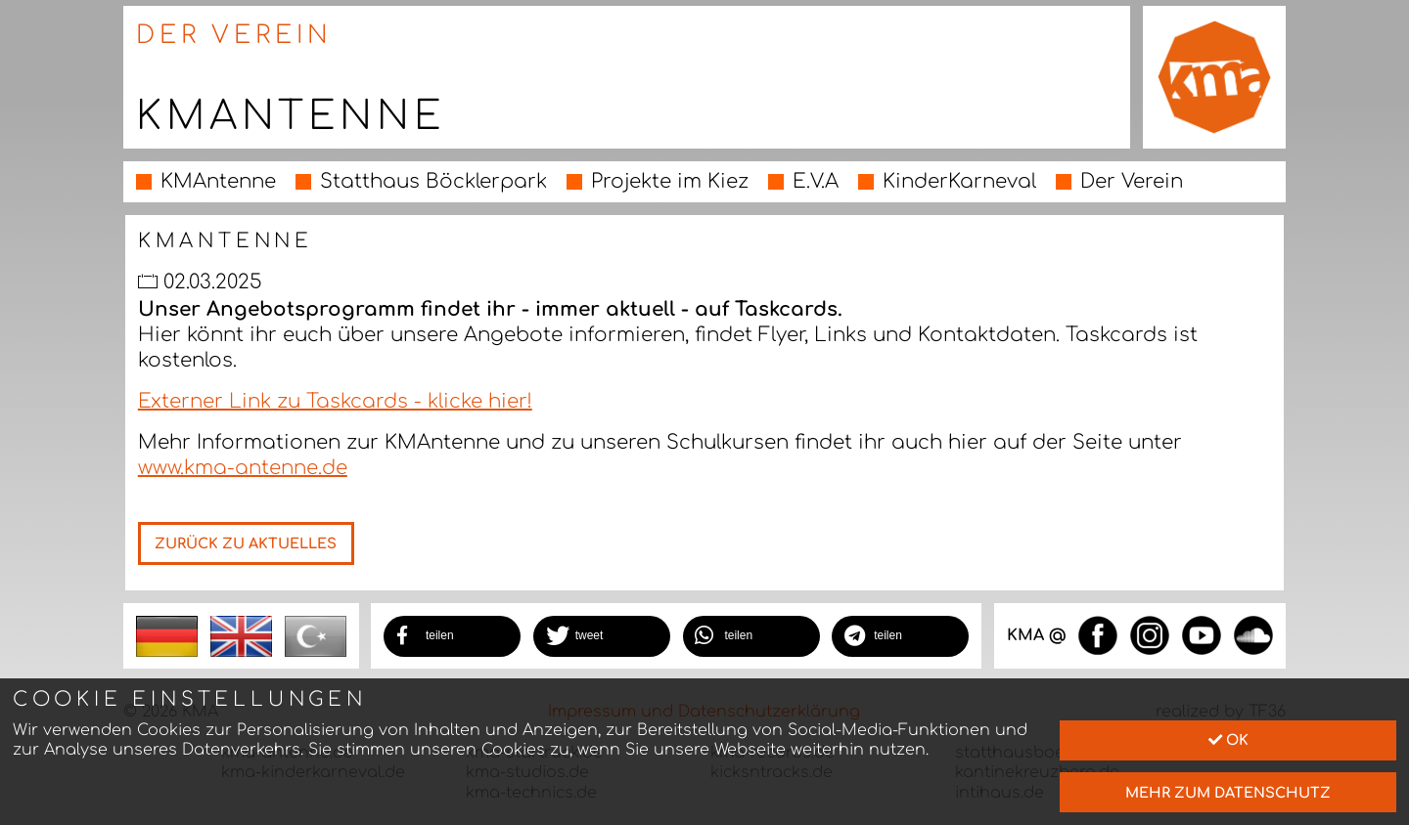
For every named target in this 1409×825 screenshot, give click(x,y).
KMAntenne (218, 181)
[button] (452, 636)
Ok (1228, 740)
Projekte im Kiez (670, 181)
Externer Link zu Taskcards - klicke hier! (335, 401)
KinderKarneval (959, 181)
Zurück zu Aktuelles (246, 543)
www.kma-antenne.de (242, 467)
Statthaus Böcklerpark (433, 181)
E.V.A (816, 181)
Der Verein (1131, 181)
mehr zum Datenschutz (1228, 793)
